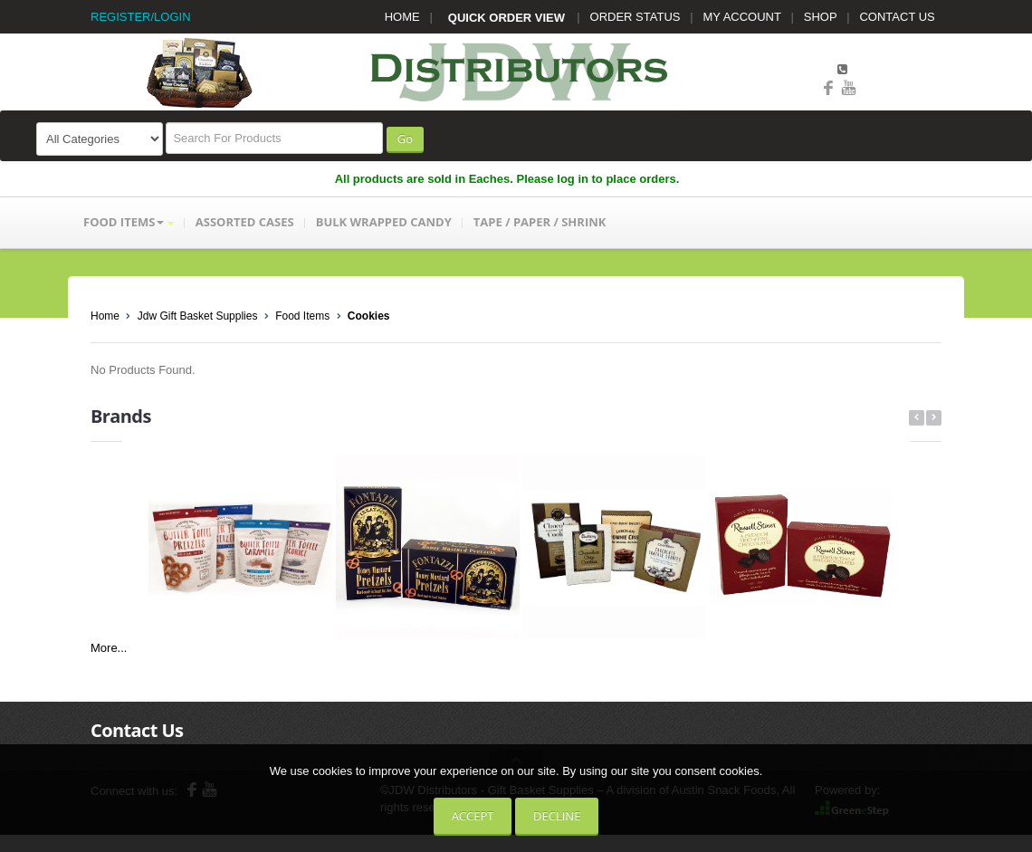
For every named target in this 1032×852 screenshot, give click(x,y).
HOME (402, 17)
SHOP (820, 17)
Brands (121, 416)
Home (105, 316)
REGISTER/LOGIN (141, 17)
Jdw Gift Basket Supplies (198, 316)
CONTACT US (896, 17)
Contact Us (137, 730)
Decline (556, 816)
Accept (473, 816)
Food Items (302, 316)
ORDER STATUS (635, 17)
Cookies (369, 316)
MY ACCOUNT (742, 17)
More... (109, 648)
